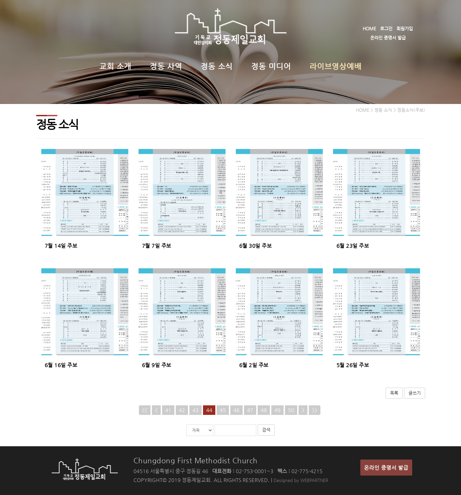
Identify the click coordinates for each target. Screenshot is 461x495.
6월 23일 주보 (352, 246)
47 (250, 410)
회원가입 (405, 28)
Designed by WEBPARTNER (301, 480)
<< (144, 410)
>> (314, 410)
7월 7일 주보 (156, 246)
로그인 (386, 28)
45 (223, 410)
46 (236, 410)
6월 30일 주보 (255, 246)
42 (182, 410)
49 (277, 410)
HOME (369, 28)
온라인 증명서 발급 (388, 37)
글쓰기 (414, 392)
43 (195, 410)
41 (168, 410)
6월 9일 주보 (156, 365)
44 (209, 410)
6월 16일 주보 (61, 365)
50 (291, 410)
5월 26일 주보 (352, 365)
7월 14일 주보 (61, 246)
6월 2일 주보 (254, 365)
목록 (394, 392)
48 (264, 410)
